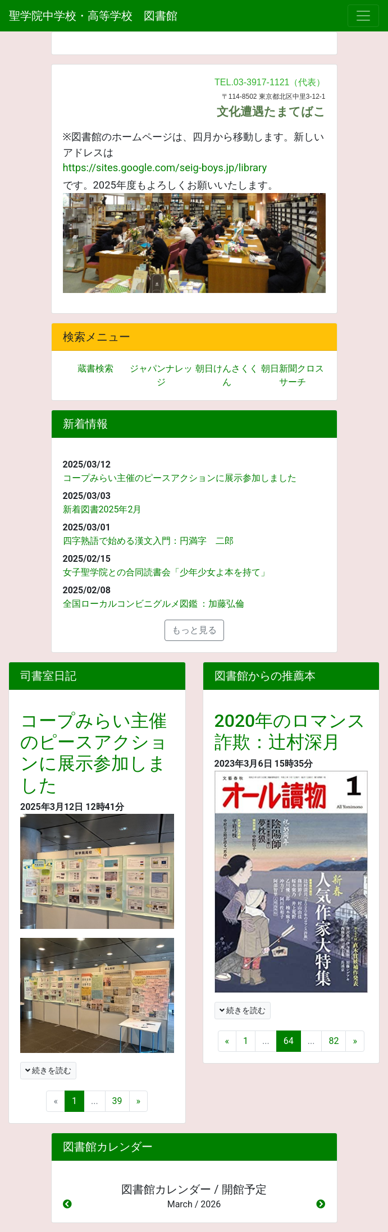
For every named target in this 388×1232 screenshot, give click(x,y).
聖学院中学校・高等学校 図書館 (93, 15)
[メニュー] (363, 15)
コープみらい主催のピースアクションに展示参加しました (179, 478)
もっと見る (194, 630)
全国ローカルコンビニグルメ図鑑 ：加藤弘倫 (154, 603)
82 (333, 1041)
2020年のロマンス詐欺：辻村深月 (290, 731)
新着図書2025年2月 (102, 509)
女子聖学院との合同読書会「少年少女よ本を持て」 (166, 572)
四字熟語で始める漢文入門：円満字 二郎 (148, 540)
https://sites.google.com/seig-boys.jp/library (165, 167)
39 (117, 1101)
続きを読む (48, 1070)
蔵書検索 (95, 368)
